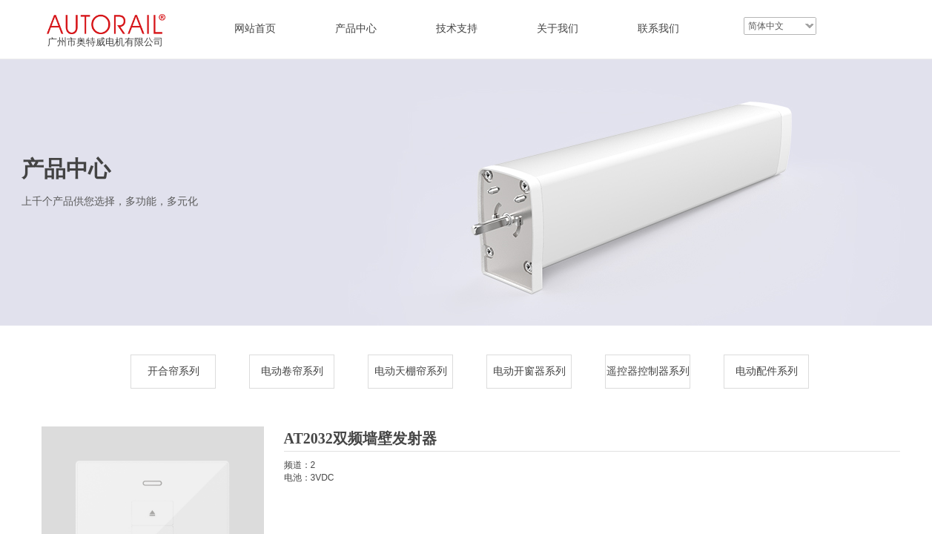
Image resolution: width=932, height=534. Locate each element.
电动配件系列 (767, 371)
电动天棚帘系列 (410, 371)
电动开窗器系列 (529, 371)
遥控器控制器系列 (648, 371)
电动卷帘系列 (292, 371)
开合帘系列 (173, 371)
